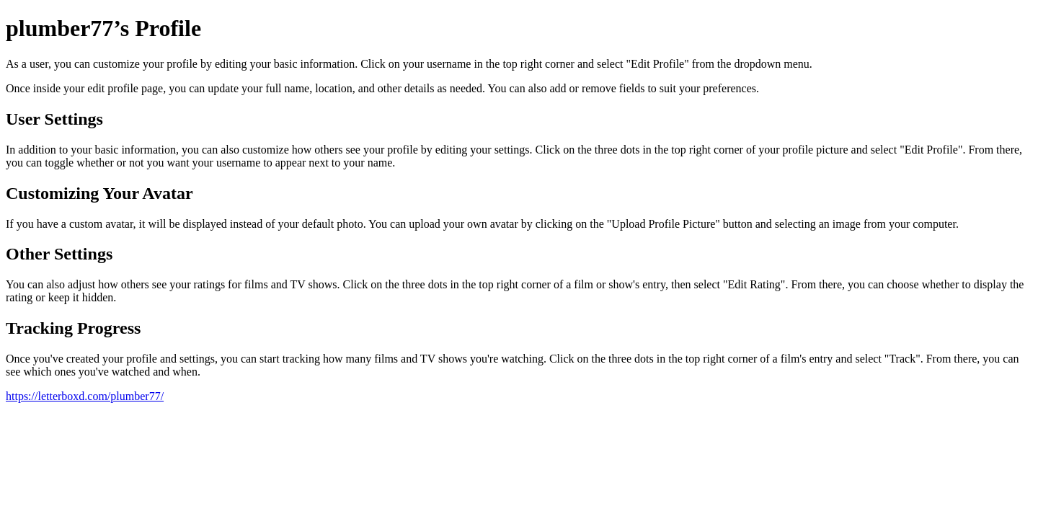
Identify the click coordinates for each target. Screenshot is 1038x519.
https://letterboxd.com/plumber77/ (85, 396)
